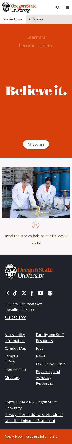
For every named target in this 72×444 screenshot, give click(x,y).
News (40, 356)
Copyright (13, 402)
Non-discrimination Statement (30, 420)
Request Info (36, 436)
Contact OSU (15, 369)
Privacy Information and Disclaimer (34, 414)
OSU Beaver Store (51, 363)
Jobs (39, 348)
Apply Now (13, 436)
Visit (53, 436)
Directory (12, 377)
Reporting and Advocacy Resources (48, 377)
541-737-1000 (15, 317)
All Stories (36, 19)
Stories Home (13, 19)
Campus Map (15, 348)
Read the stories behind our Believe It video (36, 239)
